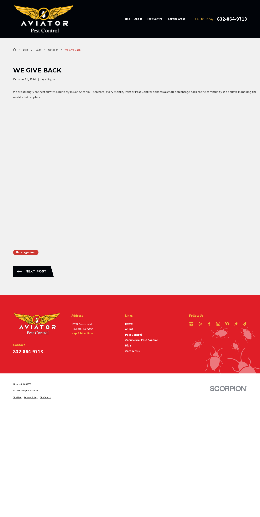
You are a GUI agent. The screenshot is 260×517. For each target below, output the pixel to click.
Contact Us (132, 351)
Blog (128, 345)
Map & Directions (82, 333)
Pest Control (133, 334)
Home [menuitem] (126, 19)
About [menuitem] (138, 19)
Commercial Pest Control (141, 340)
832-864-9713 (232, 19)
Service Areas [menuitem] (176, 19)
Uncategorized (25, 252)
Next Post (31, 271)
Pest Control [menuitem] (155, 19)
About (129, 329)
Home (129, 323)
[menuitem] (17, 397)
